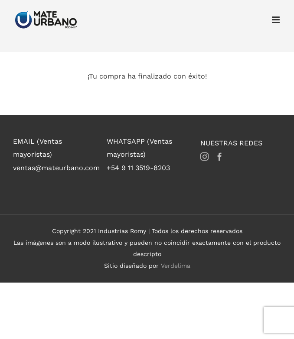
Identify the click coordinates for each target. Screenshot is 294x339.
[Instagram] (204, 156)
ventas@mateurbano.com (56, 168)
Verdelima (175, 265)
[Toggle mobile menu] (276, 19)
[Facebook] (220, 156)
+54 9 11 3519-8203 (138, 168)
